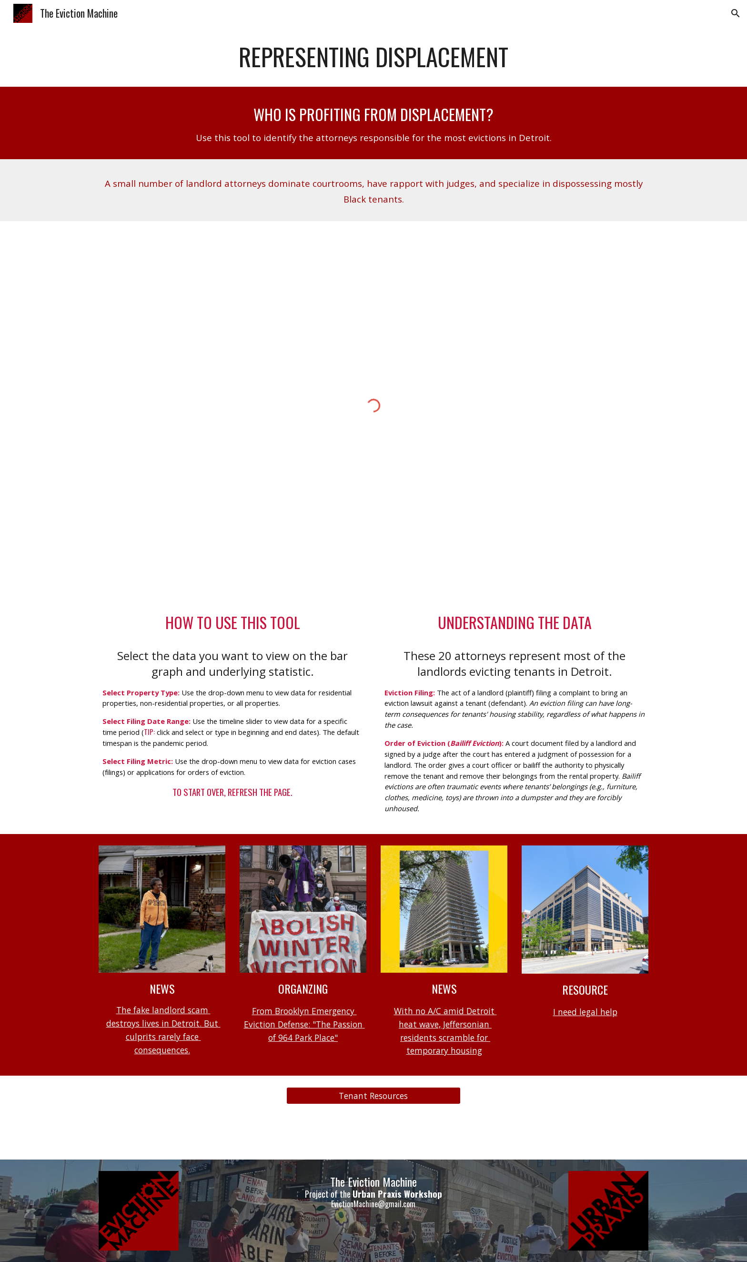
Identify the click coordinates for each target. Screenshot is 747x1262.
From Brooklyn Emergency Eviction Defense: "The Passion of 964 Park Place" (304, 1024)
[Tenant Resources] (373, 1095)
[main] (373, 56)
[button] (735, 13)
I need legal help (585, 1012)
